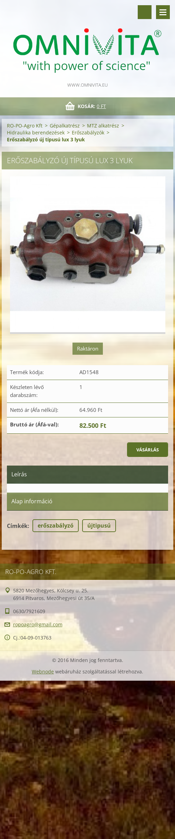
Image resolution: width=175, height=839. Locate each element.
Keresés (145, 12)
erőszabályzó (56, 525)
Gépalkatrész (65, 125)
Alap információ (31, 501)
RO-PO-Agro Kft (24, 125)
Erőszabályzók (88, 132)
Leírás (19, 474)
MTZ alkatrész (103, 125)
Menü (163, 12)
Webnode (43, 671)
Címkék (17, 526)
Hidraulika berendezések (36, 132)
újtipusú (99, 525)
